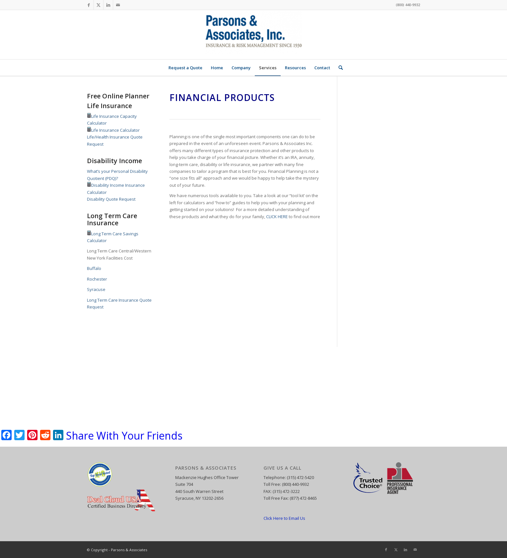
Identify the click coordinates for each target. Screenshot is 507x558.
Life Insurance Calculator (115, 130)
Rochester (97, 279)
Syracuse (96, 289)
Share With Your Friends (124, 435)
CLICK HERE (277, 216)
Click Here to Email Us (284, 518)
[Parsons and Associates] (253, 34)
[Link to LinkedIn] (108, 5)
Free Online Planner (118, 96)
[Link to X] (98, 5)
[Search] (338, 68)
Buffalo (94, 268)
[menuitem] (185, 68)
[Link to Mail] (118, 5)
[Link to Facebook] (88, 5)
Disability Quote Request (111, 199)
